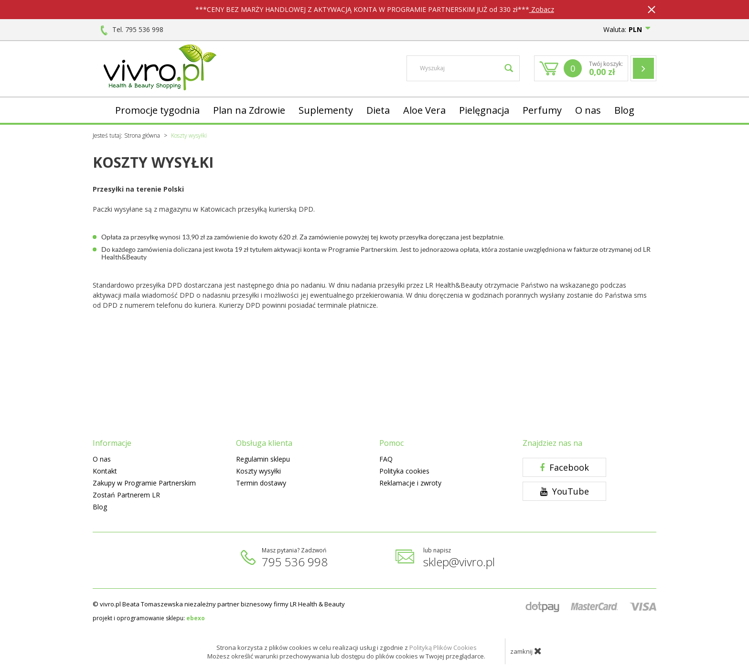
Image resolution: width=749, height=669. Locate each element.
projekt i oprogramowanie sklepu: (149, 618)
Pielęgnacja (484, 110)
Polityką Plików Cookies (443, 647)
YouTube (564, 491)
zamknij (526, 651)
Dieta (378, 110)
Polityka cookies (404, 470)
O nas (588, 110)
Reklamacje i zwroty (410, 482)
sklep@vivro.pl (459, 561)
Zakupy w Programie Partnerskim (144, 482)
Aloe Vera (424, 110)
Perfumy (542, 110)
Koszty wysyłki (258, 470)
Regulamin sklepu (263, 459)
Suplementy (326, 110)
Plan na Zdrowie (249, 110)
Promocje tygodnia (157, 110)
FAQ (386, 459)
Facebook (564, 467)
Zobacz (541, 9)
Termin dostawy (261, 482)
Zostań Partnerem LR (126, 494)
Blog (624, 110)
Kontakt (105, 470)
